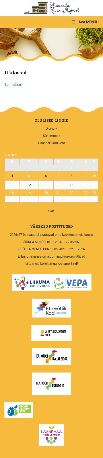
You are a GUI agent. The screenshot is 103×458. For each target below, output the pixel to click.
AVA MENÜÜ (85, 22)
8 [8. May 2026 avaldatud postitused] (71, 176)
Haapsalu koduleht (51, 143)
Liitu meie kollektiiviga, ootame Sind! (51, 264)
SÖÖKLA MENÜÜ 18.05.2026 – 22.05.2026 (51, 242)
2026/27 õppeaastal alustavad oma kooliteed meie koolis (51, 235)
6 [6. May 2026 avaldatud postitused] (46, 176)
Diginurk (51, 128)
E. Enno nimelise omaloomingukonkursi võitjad (51, 256)
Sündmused (51, 136)
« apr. (51, 211)
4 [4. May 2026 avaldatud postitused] (12, 176)
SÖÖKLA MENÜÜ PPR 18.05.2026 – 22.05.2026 (51, 249)
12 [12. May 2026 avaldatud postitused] (29, 185)
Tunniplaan (13, 84)
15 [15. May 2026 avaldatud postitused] (71, 185)
